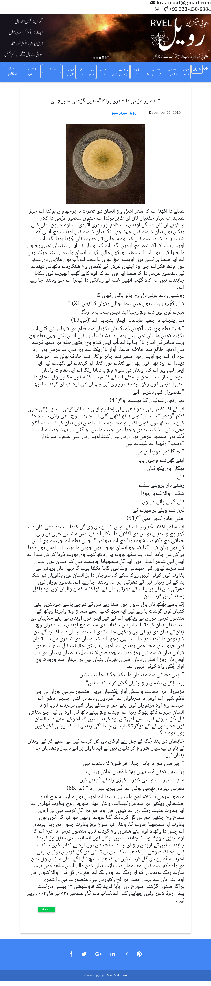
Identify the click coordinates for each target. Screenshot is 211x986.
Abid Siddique (117, 975)
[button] (16, 38)
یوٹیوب (51, 68)
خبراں (197, 69)
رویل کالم (186, 72)
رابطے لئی (32, 71)
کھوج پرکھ (136, 72)
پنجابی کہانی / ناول (153, 72)
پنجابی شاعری (172, 72)
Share (46, 909)
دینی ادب (102, 72)
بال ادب (81, 72)
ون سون (91, 72)
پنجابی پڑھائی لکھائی (119, 72)
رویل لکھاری (70, 72)
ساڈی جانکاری (12, 71)
